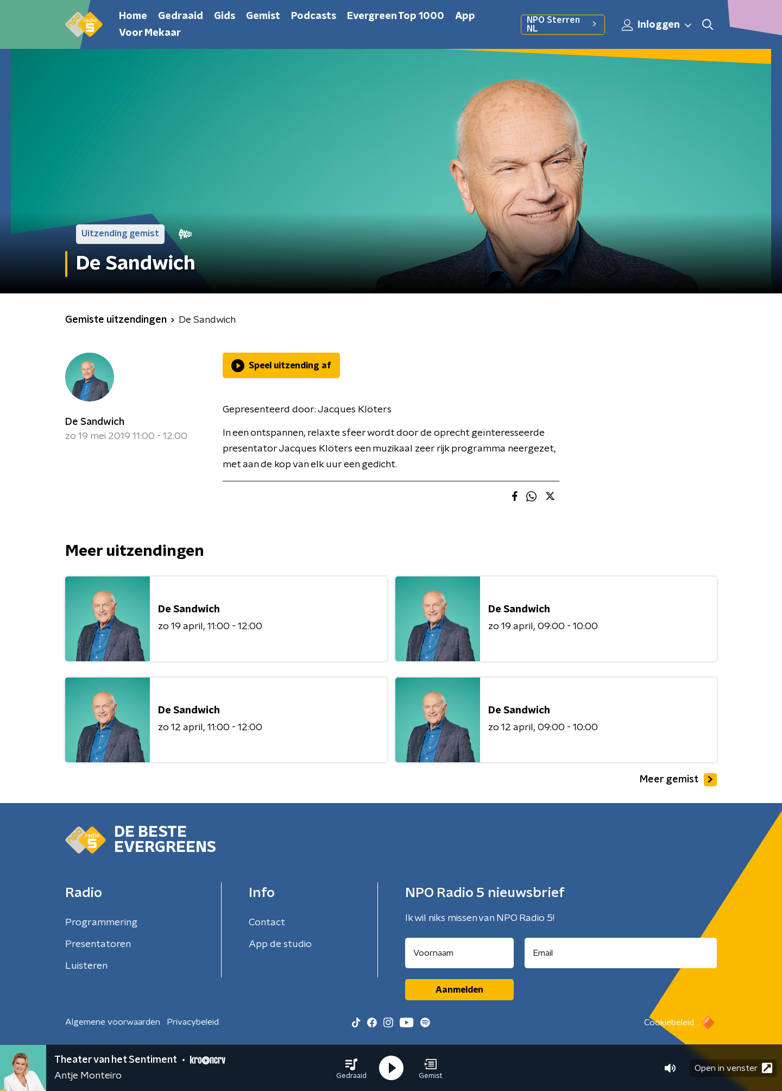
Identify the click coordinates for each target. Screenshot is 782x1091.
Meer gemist (678, 779)
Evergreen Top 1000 (395, 16)
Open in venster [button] (733, 1068)
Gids (224, 16)
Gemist (263, 16)
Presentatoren (98, 944)
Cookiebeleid (669, 1022)
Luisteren (86, 966)
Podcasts (313, 16)
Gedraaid (180, 16)
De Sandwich (94, 422)
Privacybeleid (193, 1022)
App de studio (280, 944)
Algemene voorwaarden (112, 1022)
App (465, 16)
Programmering (101, 922)
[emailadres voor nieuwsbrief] (621, 953)
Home (133, 16)
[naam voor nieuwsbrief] (459, 953)
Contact (267, 922)
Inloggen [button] (657, 25)
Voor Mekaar (150, 33)
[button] (351, 1068)
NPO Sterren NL (563, 24)
